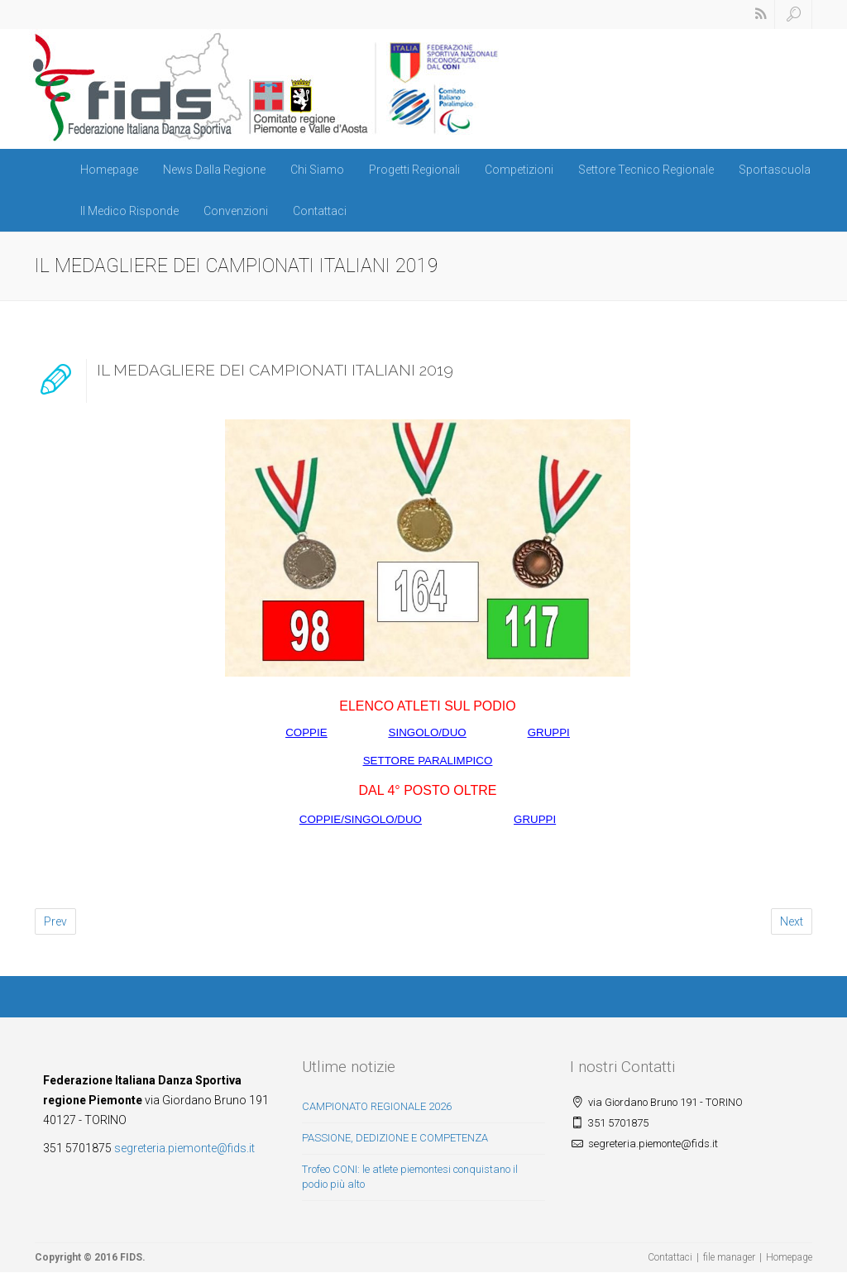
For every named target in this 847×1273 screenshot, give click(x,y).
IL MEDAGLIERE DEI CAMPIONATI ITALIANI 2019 (275, 370)
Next (791, 921)
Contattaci (320, 211)
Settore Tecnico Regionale (646, 169)
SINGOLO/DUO (428, 732)
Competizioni (519, 169)
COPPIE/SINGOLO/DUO (360, 819)
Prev (55, 921)
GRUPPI (549, 732)
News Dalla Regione (214, 169)
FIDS (131, 1257)
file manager (729, 1257)
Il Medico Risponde (129, 211)
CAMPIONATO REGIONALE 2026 (377, 1106)
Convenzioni (235, 211)
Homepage (109, 169)
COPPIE (306, 732)
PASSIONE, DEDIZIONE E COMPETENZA (395, 1138)
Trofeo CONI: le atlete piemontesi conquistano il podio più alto (410, 1177)
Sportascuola (775, 169)
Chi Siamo (317, 169)
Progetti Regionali (414, 169)
